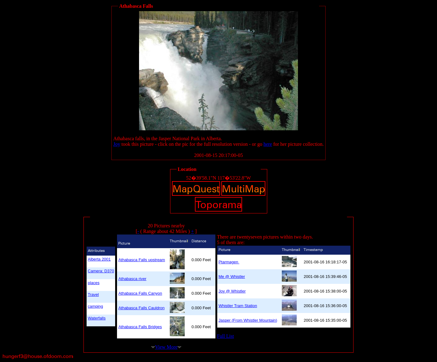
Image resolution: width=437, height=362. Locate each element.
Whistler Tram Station (237, 305)
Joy (116, 144)
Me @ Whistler (231, 276)
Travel (93, 294)
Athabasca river (132, 278)
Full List (225, 336)
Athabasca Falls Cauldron (141, 308)
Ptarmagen (228, 262)
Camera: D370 (101, 271)
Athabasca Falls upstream (141, 259)
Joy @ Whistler (232, 291)
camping (95, 306)
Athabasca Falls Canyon (140, 293)
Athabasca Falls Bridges (140, 326)
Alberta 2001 (99, 259)
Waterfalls (97, 318)
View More (166, 347)
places (94, 282)
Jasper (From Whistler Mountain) (247, 320)
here (268, 144)
